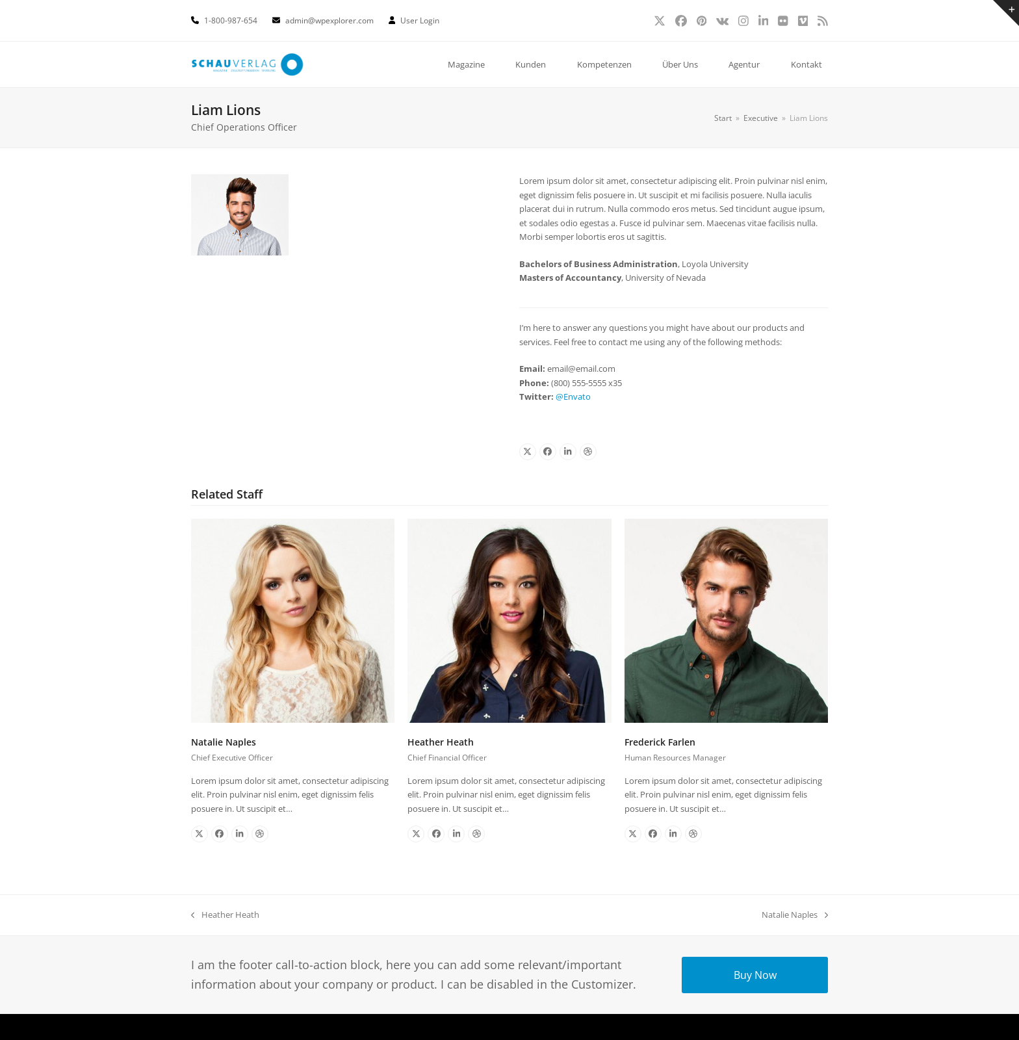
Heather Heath (440, 742)
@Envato (573, 396)
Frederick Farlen (660, 742)
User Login (419, 20)
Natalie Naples (223, 742)
